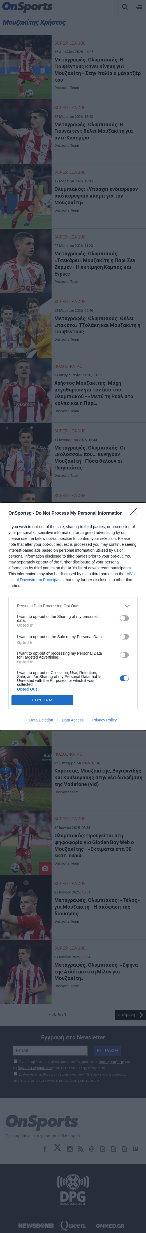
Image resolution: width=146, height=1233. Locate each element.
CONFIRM (42, 700)
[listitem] (73, 606)
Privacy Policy (104, 720)
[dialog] (73, 617)
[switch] (124, 618)
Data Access (73, 720)
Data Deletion (41, 720)
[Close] (135, 513)
